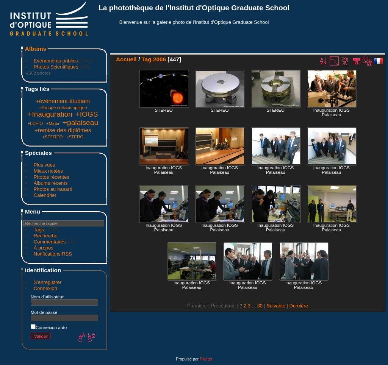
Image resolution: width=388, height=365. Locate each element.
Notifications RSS (53, 254)
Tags (39, 229)
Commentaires (50, 242)
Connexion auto (49, 327)
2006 (159, 59)
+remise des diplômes (62, 130)
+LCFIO (35, 123)
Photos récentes (51, 177)
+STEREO (52, 136)
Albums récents (51, 183)
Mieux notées (48, 171)
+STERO (74, 136)
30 (260, 306)
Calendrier (45, 195)
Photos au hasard (53, 189)
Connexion (45, 288)
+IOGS (86, 114)
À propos (43, 248)
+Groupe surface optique (63, 107)
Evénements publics (56, 61)
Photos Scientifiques (56, 67)
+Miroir (53, 123)
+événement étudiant (63, 101)
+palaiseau (80, 122)
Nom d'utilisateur (47, 296)
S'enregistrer (47, 282)
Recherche (46, 236)
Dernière (298, 306)
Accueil (126, 59)
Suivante (275, 306)
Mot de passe (44, 312)
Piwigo (206, 359)
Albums (35, 48)
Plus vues (44, 165)
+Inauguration (50, 114)
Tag (146, 59)
